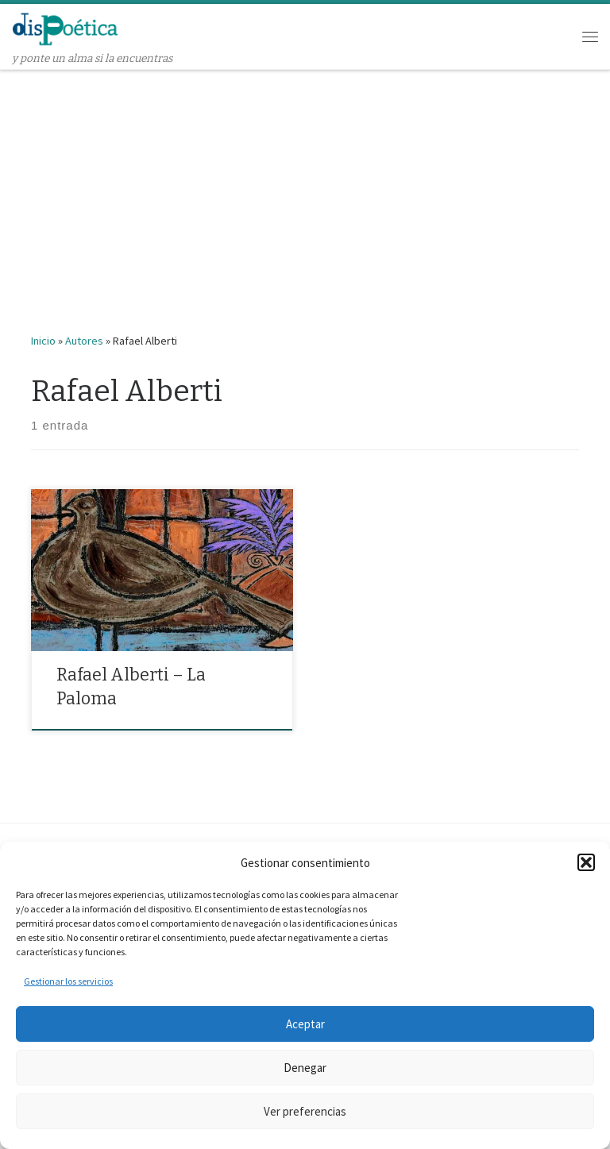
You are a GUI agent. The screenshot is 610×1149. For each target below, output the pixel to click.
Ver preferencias (305, 1111)
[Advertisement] (305, 190)
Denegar (305, 1067)
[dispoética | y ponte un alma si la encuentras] (65, 27)
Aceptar (305, 1023)
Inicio (43, 341)
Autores (84, 341)
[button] (586, 862)
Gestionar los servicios (68, 981)
